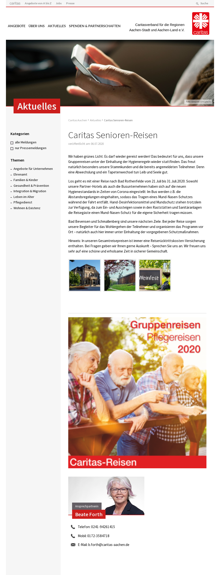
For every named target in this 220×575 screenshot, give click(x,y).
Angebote (16, 26)
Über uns (37, 26)
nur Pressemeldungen (30, 148)
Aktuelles (57, 26)
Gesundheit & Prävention (31, 185)
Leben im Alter (24, 197)
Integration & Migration (30, 191)
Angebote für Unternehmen (33, 168)
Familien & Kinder (26, 180)
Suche (204, 3)
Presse (70, 3)
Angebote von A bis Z (38, 3)
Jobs (59, 3)
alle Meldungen (25, 142)
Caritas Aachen (77, 120)
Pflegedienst (23, 202)
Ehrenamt (20, 174)
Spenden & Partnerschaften (95, 26)
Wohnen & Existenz (27, 208)
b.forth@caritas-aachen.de (108, 544)
